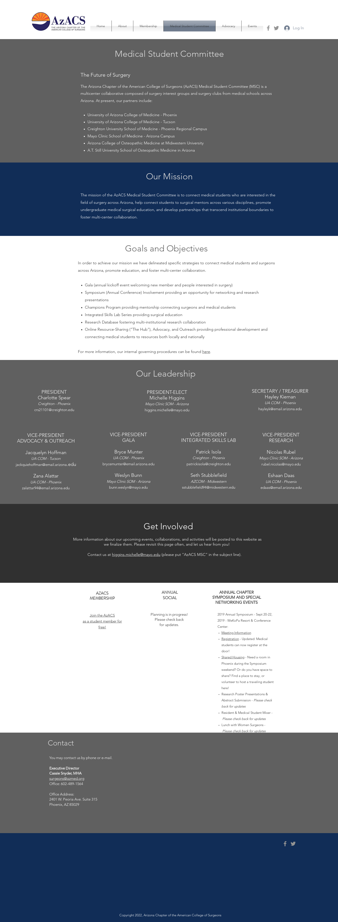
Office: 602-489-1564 (66, 784)
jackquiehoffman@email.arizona (41, 464)
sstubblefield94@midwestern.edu (208, 487)
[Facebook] (268, 28)
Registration (230, 639)
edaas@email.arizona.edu (281, 487)
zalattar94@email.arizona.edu (46, 488)
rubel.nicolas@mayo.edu (281, 464)
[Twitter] (276, 28)
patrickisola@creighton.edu (209, 464)
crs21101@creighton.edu (54, 410)
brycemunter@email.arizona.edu (128, 464)
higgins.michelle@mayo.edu (167, 410)
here (206, 351)
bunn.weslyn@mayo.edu (128, 487)
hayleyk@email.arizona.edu (280, 409)
